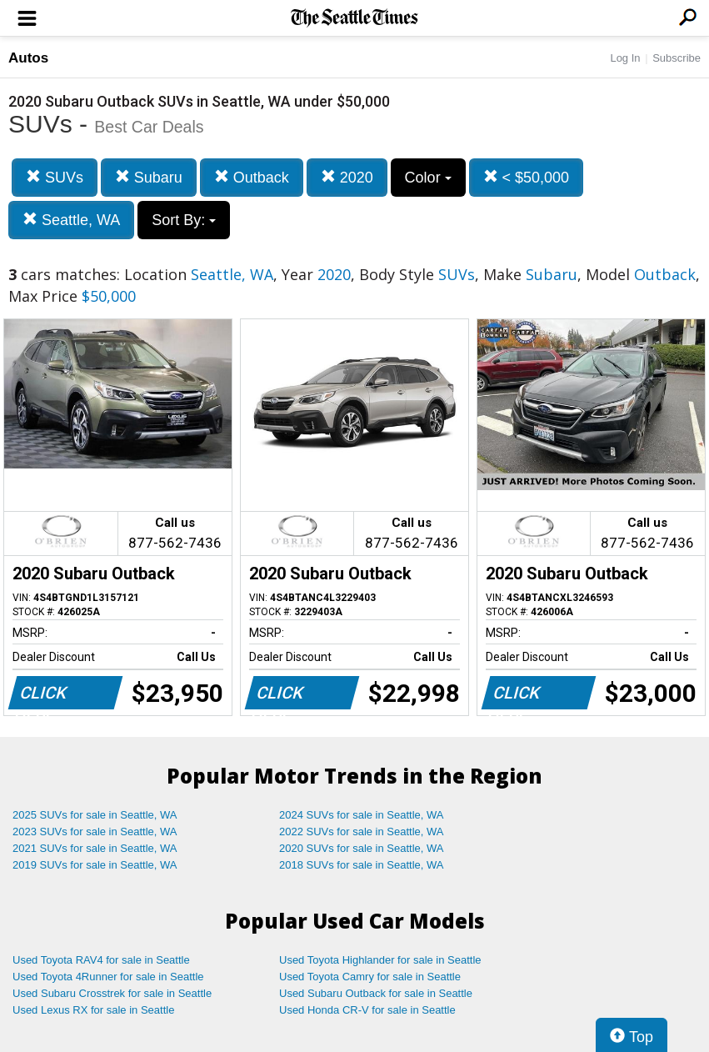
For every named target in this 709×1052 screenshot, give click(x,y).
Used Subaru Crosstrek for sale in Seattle (112, 993)
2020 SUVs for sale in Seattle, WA (361, 848)
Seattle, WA (71, 219)
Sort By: (184, 220)
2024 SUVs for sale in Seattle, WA (361, 815)
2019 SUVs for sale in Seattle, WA (94, 865)
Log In (625, 58)
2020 (347, 177)
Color (428, 177)
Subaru (148, 177)
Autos (28, 58)
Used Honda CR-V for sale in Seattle (367, 1010)
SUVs (54, 177)
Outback (251, 177)
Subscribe (676, 58)
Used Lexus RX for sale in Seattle (93, 1010)
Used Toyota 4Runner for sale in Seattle (108, 976)
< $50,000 (526, 177)
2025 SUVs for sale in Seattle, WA (94, 815)
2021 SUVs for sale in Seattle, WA (94, 848)
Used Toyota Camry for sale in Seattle (370, 976)
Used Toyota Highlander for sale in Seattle (380, 960)
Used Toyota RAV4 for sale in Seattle (101, 960)
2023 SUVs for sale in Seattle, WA (94, 831)
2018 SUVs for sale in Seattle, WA (361, 865)
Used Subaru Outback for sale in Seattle (375, 993)
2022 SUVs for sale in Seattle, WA (361, 831)
